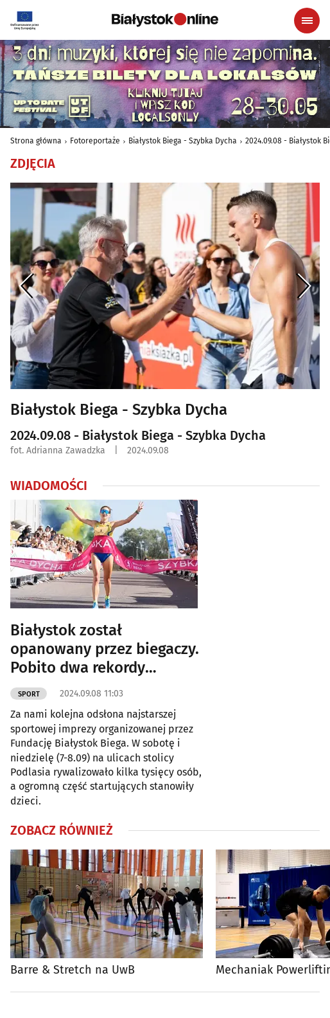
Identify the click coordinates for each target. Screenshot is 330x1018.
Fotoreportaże (95, 140)
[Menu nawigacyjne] (307, 20)
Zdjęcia (32, 163)
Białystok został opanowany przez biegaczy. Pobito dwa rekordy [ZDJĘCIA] (104, 649)
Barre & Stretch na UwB (72, 970)
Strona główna (36, 140)
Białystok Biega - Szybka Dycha (182, 140)
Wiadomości (48, 485)
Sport (29, 694)
